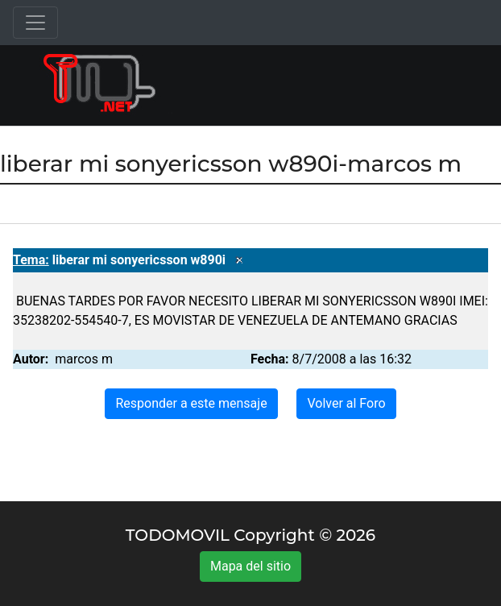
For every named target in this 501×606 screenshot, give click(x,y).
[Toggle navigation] (35, 22)
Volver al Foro (346, 403)
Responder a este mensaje (191, 403)
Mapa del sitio (250, 566)
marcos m (84, 359)
